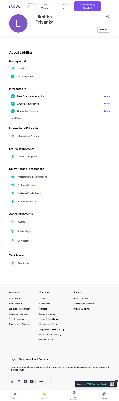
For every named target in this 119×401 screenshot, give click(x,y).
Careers (43, 309)
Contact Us (44, 303)
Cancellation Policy (48, 324)
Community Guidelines (83, 303)
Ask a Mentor (45, 6)
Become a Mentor (47, 314)
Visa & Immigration (17, 319)
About (42, 298)
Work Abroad (15, 303)
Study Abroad (15, 298)
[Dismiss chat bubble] (116, 381)
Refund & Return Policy (50, 334)
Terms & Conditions (48, 319)
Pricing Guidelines (81, 309)
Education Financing (18, 314)
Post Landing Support (19, 324)
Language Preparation (19, 309)
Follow (107, 96)
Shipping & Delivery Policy (51, 329)
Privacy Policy (46, 339)
